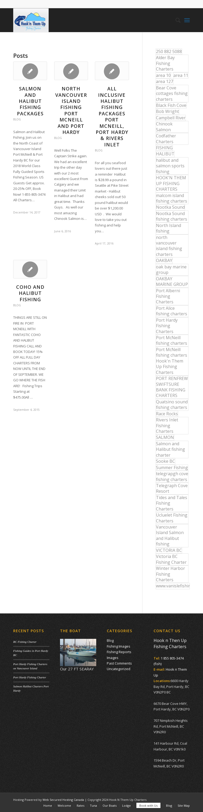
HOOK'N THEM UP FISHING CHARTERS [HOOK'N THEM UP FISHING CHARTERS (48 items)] (171, 183)
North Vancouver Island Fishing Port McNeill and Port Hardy (71, 110)
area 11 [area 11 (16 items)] (180, 75)
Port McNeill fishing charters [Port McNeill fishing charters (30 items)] (171, 340)
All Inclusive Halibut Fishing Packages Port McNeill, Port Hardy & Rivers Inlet (112, 116)
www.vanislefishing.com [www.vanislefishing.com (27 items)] (173, 586)
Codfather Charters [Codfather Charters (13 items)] (166, 138)
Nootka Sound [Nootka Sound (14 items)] (170, 207)
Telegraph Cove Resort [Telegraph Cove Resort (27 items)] (172, 488)
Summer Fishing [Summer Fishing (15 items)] (172, 467)
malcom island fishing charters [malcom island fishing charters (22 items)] (171, 198)
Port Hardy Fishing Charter (29, 677)
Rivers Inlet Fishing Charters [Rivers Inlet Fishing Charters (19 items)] (167, 425)
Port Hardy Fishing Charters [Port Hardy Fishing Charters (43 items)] (167, 325)
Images (112, 657)
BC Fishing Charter (24, 641)
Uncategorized (118, 668)
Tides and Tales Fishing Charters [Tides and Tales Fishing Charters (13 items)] (171, 503)
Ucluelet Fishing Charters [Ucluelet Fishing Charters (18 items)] (171, 517)
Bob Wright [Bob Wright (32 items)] (167, 111)
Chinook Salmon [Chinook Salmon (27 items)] (164, 126)
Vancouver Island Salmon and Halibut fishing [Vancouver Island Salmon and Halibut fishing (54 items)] (170, 535)
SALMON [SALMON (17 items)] (165, 437)
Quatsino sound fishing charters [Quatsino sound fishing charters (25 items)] (172, 404)
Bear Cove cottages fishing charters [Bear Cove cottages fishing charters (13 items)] (172, 93)
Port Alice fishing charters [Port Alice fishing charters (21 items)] (171, 311)
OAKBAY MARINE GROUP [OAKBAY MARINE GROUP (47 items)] (172, 281)
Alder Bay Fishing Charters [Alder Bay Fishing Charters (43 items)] (165, 63)
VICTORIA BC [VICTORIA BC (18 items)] (169, 550)
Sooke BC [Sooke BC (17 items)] (165, 461)
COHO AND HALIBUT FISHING (30, 293)
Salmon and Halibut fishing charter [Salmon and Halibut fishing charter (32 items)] (170, 449)
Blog (17, 119)
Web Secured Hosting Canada (63, 800)
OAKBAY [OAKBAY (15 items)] (164, 260)
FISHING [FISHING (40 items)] (164, 148)
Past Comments (119, 663)
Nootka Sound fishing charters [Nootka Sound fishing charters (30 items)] (171, 216)
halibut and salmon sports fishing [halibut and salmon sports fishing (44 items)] (170, 165)
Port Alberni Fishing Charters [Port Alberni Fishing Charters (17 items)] (168, 296)
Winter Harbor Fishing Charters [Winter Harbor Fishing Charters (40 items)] (170, 574)
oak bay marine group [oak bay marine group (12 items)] (171, 269)
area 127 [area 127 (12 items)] (164, 81)
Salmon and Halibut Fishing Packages (30, 101)
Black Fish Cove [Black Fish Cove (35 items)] (171, 105)
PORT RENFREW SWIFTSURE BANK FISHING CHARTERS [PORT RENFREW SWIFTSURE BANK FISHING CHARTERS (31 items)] (172, 387)
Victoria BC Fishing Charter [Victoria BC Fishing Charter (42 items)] (171, 559)
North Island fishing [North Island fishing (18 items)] (168, 228)
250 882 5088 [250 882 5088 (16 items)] (169, 51)
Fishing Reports (119, 651)
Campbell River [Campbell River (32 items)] (171, 118)
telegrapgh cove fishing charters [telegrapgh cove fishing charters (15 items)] (172, 476)
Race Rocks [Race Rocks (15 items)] (167, 414)
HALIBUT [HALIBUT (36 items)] (165, 154)
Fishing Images (118, 646)
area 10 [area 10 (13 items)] (163, 75)
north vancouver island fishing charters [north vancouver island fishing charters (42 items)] (169, 245)
